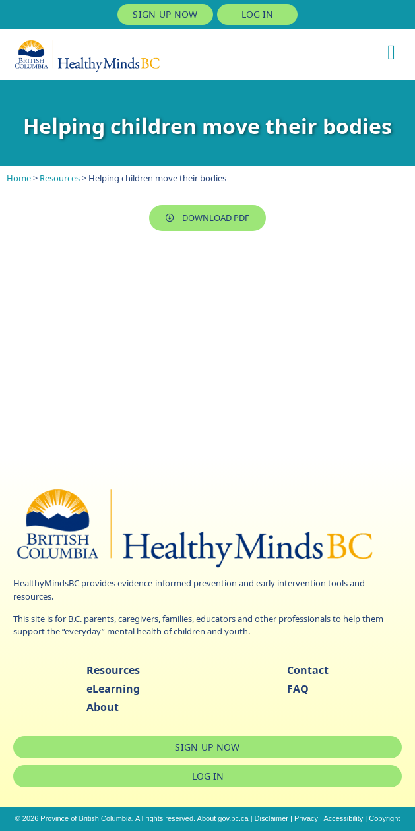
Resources (60, 178)
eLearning (113, 688)
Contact (308, 670)
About (102, 707)
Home (19, 178)
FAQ (298, 688)
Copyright (384, 818)
